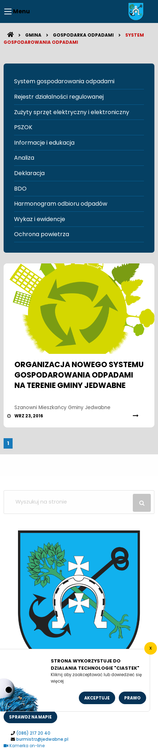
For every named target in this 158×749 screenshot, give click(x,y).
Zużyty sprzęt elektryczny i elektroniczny (71, 112)
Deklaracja (29, 173)
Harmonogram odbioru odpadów (60, 204)
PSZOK (23, 127)
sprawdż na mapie (30, 717)
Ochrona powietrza (41, 234)
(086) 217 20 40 (33, 733)
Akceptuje (97, 698)
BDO (20, 188)
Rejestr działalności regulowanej (59, 97)
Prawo (132, 698)
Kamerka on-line (24, 746)
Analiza (24, 158)
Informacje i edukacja (44, 143)
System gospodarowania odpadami (64, 81)
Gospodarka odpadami (83, 35)
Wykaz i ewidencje (39, 219)
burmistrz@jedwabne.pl (42, 739)
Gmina (33, 35)
